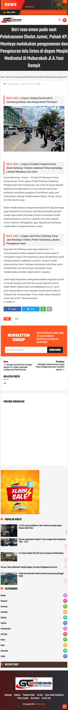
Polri (17, 319)
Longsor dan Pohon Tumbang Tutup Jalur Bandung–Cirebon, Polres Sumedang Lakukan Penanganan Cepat (33, 240)
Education (4, 612)
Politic (3, 656)
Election (3, 618)
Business (4, 601)
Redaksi (17, 695)
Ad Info (40, 695)
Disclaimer (35, 698)
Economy (4, 606)
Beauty (3, 595)
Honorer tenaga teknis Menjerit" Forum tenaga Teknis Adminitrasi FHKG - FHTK (42, 541)
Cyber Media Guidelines (54, 695)
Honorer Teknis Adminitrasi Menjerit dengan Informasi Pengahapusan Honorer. (29, 567)
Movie (3, 640)
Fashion (3, 623)
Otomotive (4, 651)
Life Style (4, 634)
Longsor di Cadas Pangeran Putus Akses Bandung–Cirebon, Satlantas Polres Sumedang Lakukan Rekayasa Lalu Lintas (34, 168)
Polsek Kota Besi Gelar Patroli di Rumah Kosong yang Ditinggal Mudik (41, 575)
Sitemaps (8, 695)
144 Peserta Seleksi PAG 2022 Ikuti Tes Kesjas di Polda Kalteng (41, 553)
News (3, 645)
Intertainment (6, 629)
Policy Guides (22, 698)
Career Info (46, 698)
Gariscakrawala (40, 704)
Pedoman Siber (29, 695)
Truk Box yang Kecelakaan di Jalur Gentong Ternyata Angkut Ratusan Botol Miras (40, 527)
